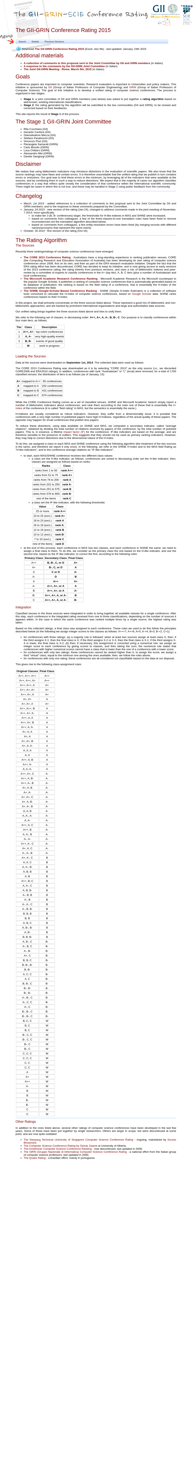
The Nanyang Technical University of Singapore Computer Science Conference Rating (78, 1139)
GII (50, 87)
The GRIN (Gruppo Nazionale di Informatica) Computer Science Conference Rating (75, 1151)
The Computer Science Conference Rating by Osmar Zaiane (60, 1145)
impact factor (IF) (74, 431)
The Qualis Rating (35, 1157)
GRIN (132, 87)
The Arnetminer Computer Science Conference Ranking (58, 1148)
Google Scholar (141, 293)
